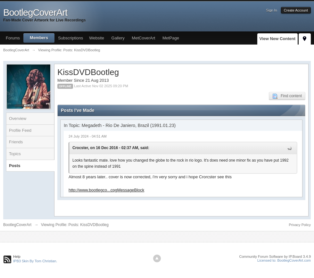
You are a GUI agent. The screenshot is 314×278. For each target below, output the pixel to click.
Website (96, 38)
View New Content (277, 38)
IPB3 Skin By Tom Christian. (35, 261)
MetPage (170, 38)
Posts (14, 165)
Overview (17, 118)
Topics (15, 153)
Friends (16, 141)
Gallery (118, 38)
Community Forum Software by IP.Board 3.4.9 (275, 256)
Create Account (296, 10)
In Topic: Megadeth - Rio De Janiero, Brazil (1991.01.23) (120, 125)
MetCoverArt (143, 38)
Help (17, 256)
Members (39, 37)
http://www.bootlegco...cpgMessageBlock (106, 190)
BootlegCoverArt (17, 225)
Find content (287, 96)
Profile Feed (20, 130)
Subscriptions (70, 38)
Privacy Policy (300, 225)
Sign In (271, 10)
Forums (13, 38)
